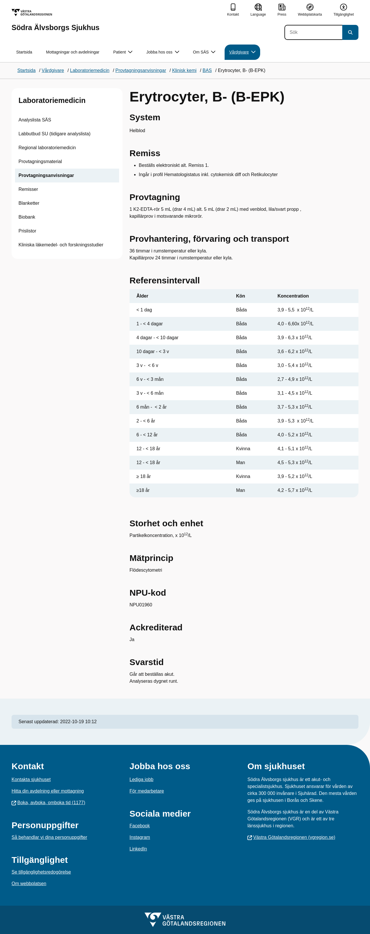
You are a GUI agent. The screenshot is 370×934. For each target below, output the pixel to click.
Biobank (26, 217)
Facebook (140, 825)
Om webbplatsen (29, 883)
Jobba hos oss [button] (162, 52)
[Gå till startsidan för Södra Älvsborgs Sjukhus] (55, 20)
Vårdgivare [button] (242, 52)
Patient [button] (123, 52)
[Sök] (313, 32)
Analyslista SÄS (34, 119)
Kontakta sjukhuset (31, 779)
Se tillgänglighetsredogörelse (41, 872)
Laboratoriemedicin (52, 100)
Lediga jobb (141, 779)
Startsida (24, 52)
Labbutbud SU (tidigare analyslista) (54, 133)
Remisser (28, 189)
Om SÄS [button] (204, 52)
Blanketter (28, 203)
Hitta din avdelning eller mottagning (48, 791)
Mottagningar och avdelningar (72, 52)
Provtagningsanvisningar (46, 175)
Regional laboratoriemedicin (47, 147)
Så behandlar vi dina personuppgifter (49, 837)
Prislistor (27, 230)
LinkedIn (138, 848)
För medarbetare (147, 791)
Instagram (140, 837)
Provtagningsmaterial (40, 161)
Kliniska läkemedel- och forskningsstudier (60, 244)
